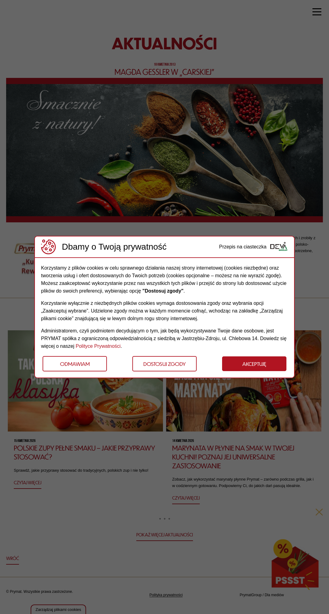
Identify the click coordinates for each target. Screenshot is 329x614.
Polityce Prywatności (98, 346)
